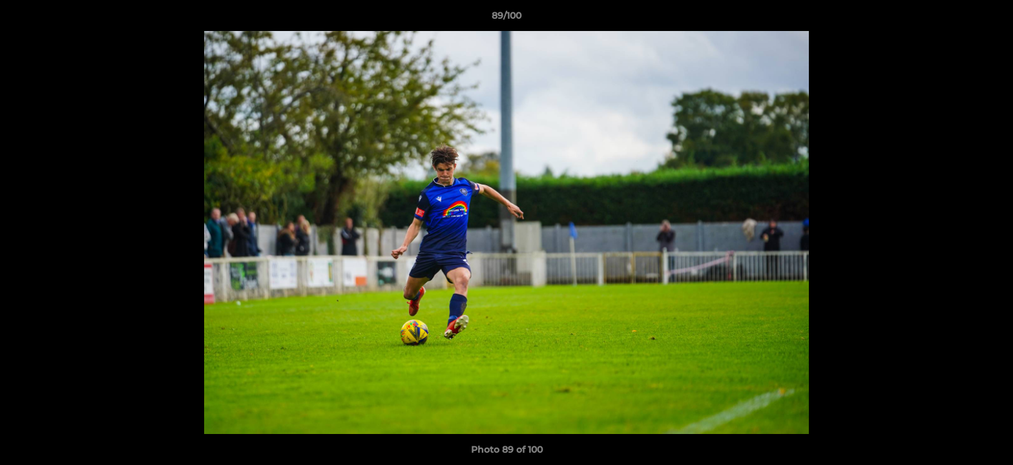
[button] (989, 19)
